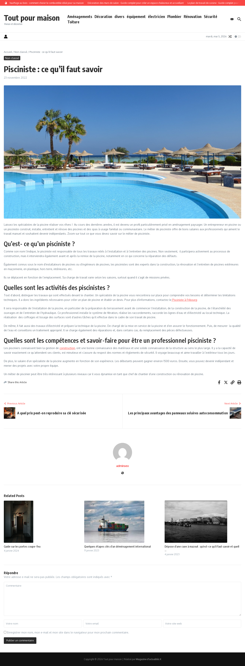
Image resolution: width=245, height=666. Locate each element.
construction (67, 348)
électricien (156, 16)
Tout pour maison (32, 17)
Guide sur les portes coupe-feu (22, 546)
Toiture (73, 22)
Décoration (103, 16)
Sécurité (210, 16)
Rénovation (193, 16)
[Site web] (122, 473)
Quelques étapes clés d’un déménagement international (117, 546)
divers (119, 16)
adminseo (122, 466)
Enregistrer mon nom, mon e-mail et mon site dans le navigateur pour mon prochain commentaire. (68, 632)
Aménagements (79, 16)
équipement (136, 16)
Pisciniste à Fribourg (184, 299)
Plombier (174, 16)
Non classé (20, 51)
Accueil (8, 51)
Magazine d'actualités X (148, 659)
